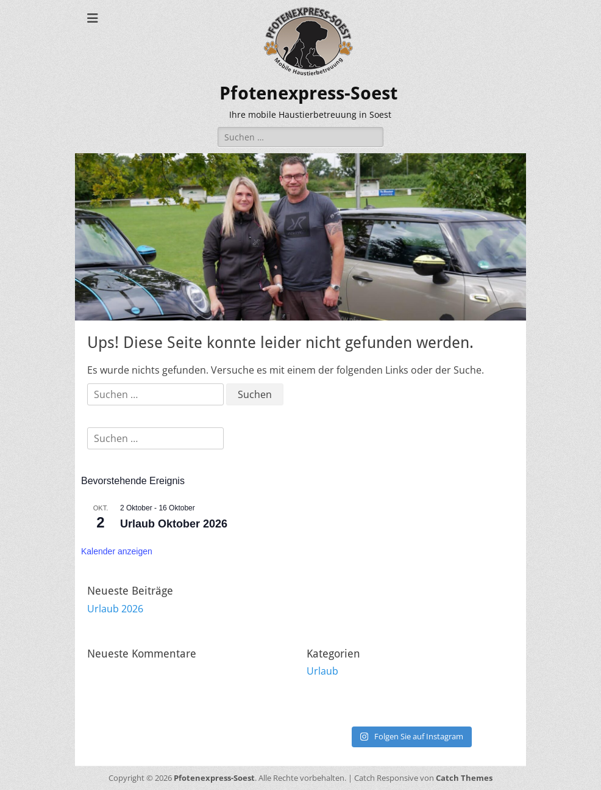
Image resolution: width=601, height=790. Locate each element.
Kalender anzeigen (116, 551)
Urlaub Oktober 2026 (173, 524)
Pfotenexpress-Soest (308, 93)
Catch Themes (464, 777)
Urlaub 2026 (115, 608)
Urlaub (322, 671)
